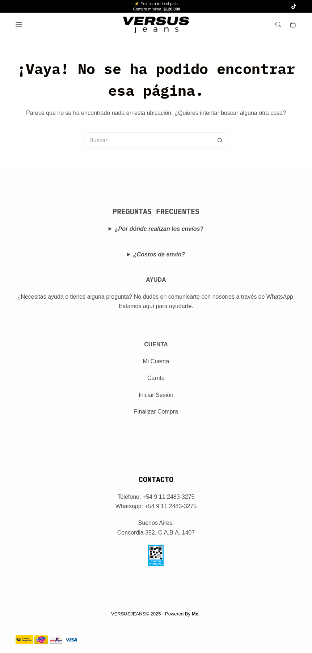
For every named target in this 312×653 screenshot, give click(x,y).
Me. (196, 614)
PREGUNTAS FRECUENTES (156, 211)
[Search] (278, 24)
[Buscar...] (148, 140)
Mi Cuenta (156, 361)
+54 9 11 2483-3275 (171, 506)
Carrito (156, 378)
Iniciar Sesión (156, 395)
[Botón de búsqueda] (220, 140)
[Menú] (19, 24)
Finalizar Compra (156, 411)
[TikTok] (293, 6)
